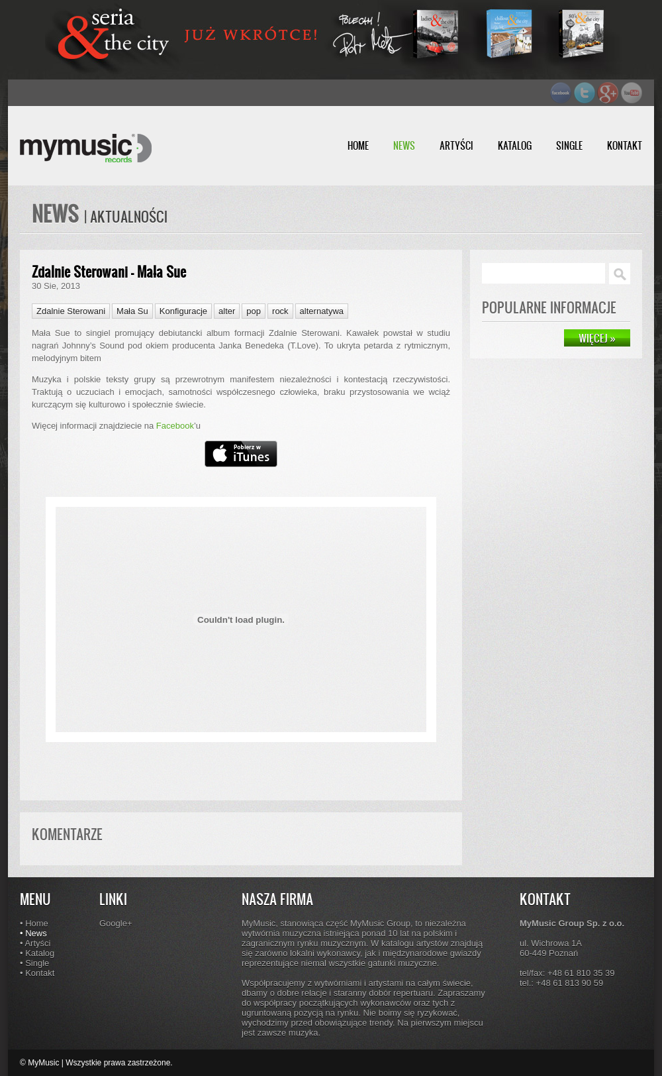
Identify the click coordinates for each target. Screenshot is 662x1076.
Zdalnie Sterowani (70, 311)
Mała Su (132, 311)
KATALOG (515, 145)
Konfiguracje (183, 311)
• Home (34, 923)
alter (226, 311)
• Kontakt (37, 973)
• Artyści (35, 943)
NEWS (404, 145)
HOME (358, 145)
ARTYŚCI (456, 145)
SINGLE (569, 145)
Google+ (115, 923)
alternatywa (322, 311)
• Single (34, 963)
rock (280, 311)
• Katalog (37, 953)
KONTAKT (624, 145)
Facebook (175, 426)
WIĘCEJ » (597, 338)
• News (33, 933)
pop (253, 311)
